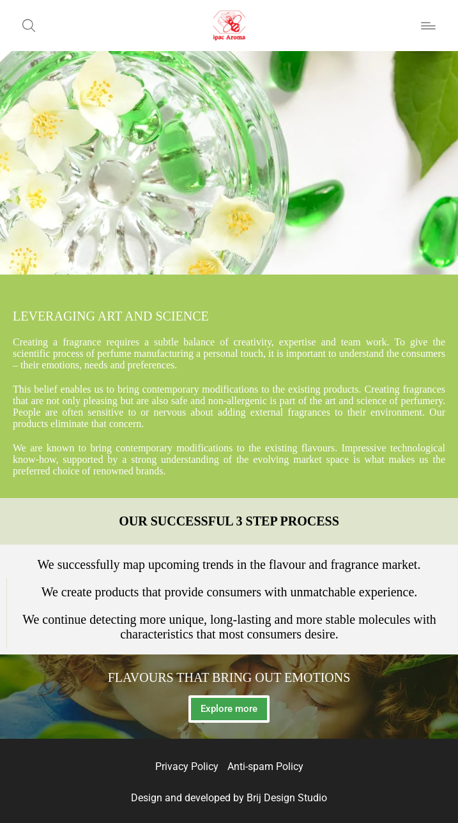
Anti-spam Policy (265, 766)
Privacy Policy (186, 766)
